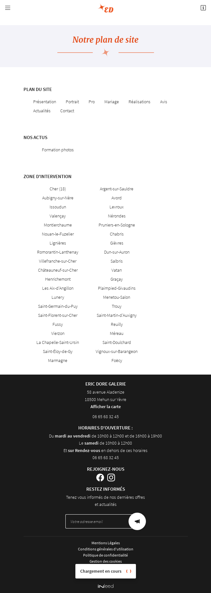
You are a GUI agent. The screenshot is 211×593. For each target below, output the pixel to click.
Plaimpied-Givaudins (117, 288)
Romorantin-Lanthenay (57, 252)
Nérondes (117, 216)
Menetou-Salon (116, 297)
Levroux (117, 207)
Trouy (116, 306)
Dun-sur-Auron (116, 252)
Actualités (42, 111)
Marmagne (57, 360)
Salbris (116, 261)
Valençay (58, 216)
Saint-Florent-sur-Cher (57, 315)
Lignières (58, 243)
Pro (92, 102)
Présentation (44, 102)
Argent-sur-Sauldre (116, 189)
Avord (116, 198)
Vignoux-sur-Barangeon (117, 351)
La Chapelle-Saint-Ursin (57, 342)
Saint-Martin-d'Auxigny (117, 315)
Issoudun (58, 207)
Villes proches (105, 573)
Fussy (58, 324)
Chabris (117, 234)
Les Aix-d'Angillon (57, 288)
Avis (163, 102)
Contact (67, 111)
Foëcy (116, 360)
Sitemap (105, 567)
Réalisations (139, 102)
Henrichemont (58, 279)
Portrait (72, 102)
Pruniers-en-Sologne (117, 225)
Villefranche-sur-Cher (57, 261)
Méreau (116, 333)
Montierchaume (58, 225)
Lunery (58, 297)
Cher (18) (58, 189)
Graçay (116, 279)
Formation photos (58, 150)
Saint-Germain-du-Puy (58, 306)
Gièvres (116, 243)
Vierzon (57, 333)
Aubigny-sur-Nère (57, 198)
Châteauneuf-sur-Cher (58, 270)
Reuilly (117, 324)
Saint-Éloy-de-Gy (57, 351)
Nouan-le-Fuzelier (58, 234)
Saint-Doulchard (116, 342)
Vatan (116, 270)
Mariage (111, 102)
